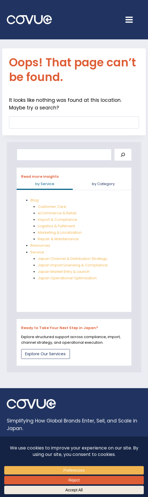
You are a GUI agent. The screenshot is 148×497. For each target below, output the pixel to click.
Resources (40, 245)
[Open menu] (132, 19)
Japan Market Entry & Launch (64, 271)
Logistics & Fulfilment (56, 226)
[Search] (122, 155)
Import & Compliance (57, 219)
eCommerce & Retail (57, 213)
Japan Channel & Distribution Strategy (72, 258)
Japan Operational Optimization (67, 278)
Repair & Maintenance (58, 239)
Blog (34, 200)
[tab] (45, 184)
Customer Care (52, 206)
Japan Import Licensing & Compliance (73, 265)
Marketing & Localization (60, 232)
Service (37, 252)
